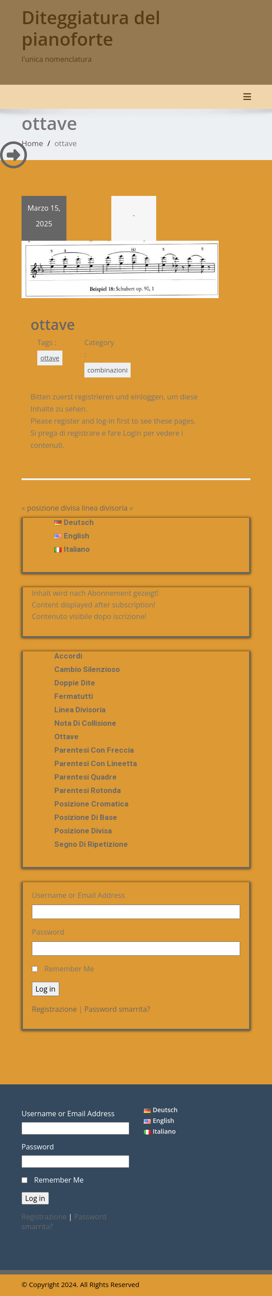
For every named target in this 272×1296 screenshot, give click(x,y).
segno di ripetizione (91, 844)
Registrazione (54, 1009)
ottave (49, 358)
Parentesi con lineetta (95, 763)
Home (32, 143)
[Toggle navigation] (247, 97)
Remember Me (69, 969)
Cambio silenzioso (87, 669)
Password (48, 932)
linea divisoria (105, 508)
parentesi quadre (85, 776)
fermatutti (73, 696)
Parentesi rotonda (87, 790)
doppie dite (74, 682)
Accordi (68, 655)
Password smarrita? (117, 1009)
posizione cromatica (91, 803)
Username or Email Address (78, 895)
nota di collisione (85, 723)
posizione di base (85, 817)
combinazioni (108, 370)
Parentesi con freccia (94, 750)
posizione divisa (53, 508)
